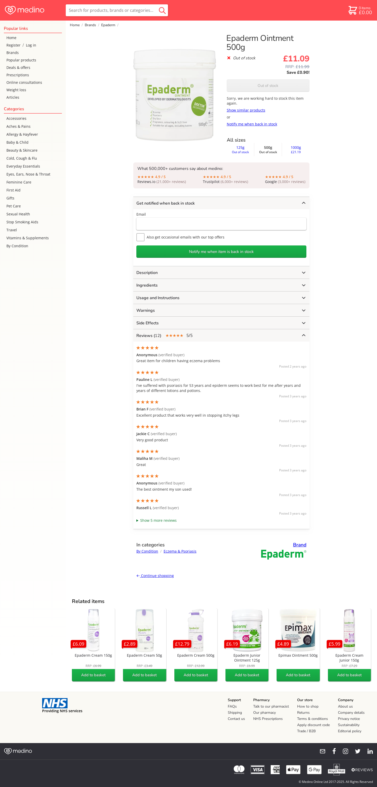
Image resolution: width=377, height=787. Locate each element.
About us (345, 706)
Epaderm (108, 25)
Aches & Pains (18, 126)
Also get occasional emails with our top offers (180, 237)
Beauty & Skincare (21, 150)
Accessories (16, 118)
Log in (31, 45)
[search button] (162, 10)
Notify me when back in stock (252, 124)
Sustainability (349, 724)
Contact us (236, 718)
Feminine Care (18, 182)
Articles (12, 97)
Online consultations (24, 82)
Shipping (235, 712)
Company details (351, 712)
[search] (116, 10)
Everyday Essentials (23, 166)
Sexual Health (18, 214)
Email (141, 214)
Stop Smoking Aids (22, 221)
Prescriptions (17, 74)
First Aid (13, 190)
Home (11, 37)
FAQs (232, 706)
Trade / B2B (306, 731)
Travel (11, 229)
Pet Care (13, 206)
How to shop (307, 706)
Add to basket (93, 675)
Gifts (10, 198)
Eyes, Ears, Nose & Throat (28, 174)
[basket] (360, 10)
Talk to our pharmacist (271, 706)
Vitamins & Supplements (27, 237)
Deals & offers (18, 67)
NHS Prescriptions (268, 718)
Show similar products (246, 110)
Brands (12, 52)
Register (13, 45)
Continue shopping (155, 575)
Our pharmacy (264, 712)
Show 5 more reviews (158, 520)
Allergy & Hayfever (22, 134)
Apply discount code (313, 724)
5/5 (220, 335)
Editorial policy (349, 731)
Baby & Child (17, 142)
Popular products (21, 60)
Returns (303, 712)
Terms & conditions (312, 718)
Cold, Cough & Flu (21, 158)
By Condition (17, 245)
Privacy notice (349, 718)
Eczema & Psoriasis (180, 551)
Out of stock (268, 85)
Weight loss (16, 89)
